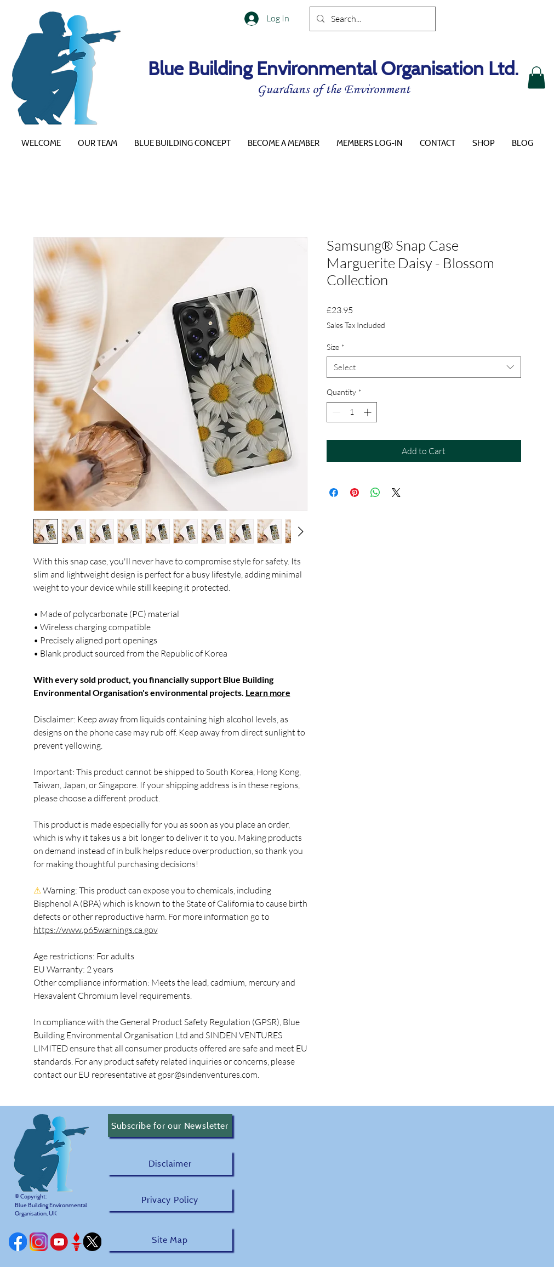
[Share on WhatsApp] (375, 492)
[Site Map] (170, 1239)
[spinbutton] (352, 412)
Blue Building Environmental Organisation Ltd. (333, 68)
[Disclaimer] (170, 1163)
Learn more (267, 692)
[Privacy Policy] (170, 1199)
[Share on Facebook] (333, 492)
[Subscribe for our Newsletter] (170, 1125)
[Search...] (371, 19)
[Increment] (368, 412)
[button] (536, 77)
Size (336, 347)
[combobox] (424, 367)
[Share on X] (396, 492)
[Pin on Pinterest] (354, 492)
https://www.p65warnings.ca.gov (95, 929)
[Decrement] (335, 412)
